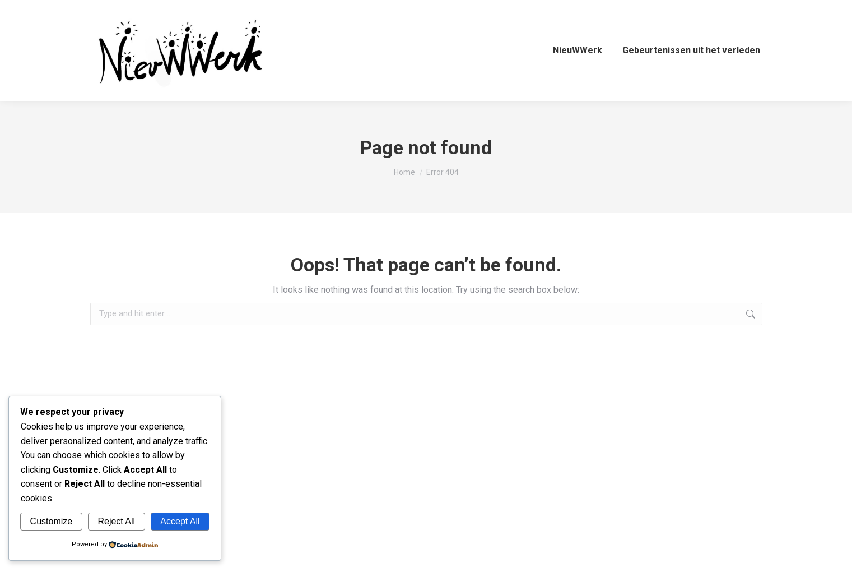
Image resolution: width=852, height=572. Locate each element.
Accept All (179, 521)
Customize (51, 521)
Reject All (116, 521)
